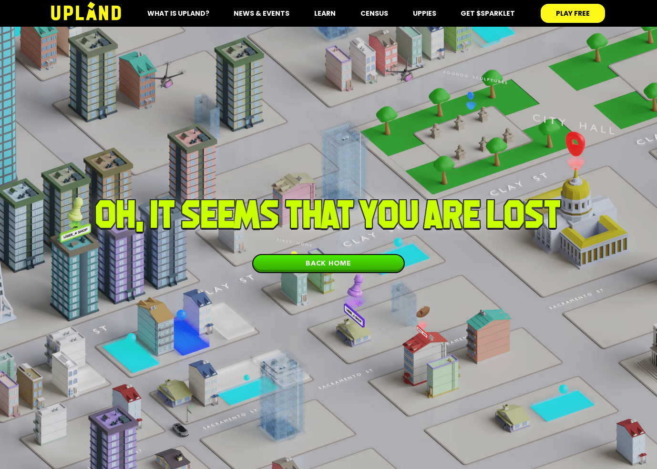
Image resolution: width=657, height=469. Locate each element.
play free (573, 13)
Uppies (424, 13)
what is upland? (178, 13)
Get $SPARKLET (488, 13)
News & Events (261, 13)
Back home (328, 263)
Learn (325, 13)
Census (374, 13)
